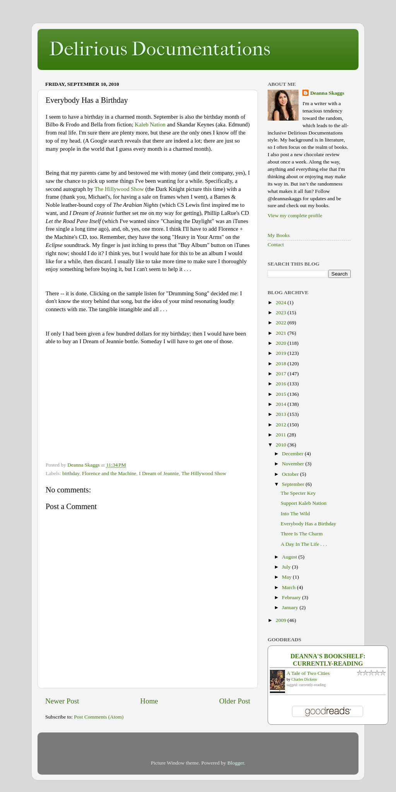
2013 (281, 414)
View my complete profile (295, 215)
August (290, 557)
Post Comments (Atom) (98, 717)
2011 (281, 435)
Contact (276, 244)
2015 (281, 394)
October (291, 474)
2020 (281, 343)
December (293, 453)
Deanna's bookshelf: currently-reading (327, 660)
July (287, 567)
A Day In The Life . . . (304, 544)
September (294, 484)
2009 (281, 620)
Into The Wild (295, 513)
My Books (279, 235)
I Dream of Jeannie (159, 473)
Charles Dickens (304, 679)
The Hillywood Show (119, 189)
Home (149, 701)
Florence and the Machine (109, 473)
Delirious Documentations (159, 48)
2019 (281, 353)
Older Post (234, 701)
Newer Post (62, 701)
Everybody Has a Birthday (308, 523)
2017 (281, 373)
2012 (281, 425)
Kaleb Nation (150, 124)
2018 (281, 363)
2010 (281, 445)
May (287, 577)
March (289, 587)
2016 (281, 384)
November (293, 464)
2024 (281, 302)
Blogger (235, 763)
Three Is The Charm (302, 534)
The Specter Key (298, 493)
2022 (281, 322)
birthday (70, 473)
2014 (281, 404)
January (290, 607)
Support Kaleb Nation (303, 503)
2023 (281, 312)
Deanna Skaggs (327, 93)
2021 (281, 333)
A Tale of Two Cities (308, 673)
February (292, 597)
